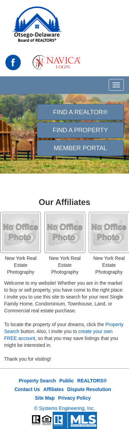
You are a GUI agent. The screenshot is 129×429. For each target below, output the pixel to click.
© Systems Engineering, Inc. (64, 408)
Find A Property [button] (80, 130)
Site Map (45, 398)
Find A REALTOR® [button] (80, 112)
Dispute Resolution (89, 389)
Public (67, 380)
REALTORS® (92, 380)
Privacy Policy (74, 398)
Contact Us (27, 389)
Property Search (37, 380)
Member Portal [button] (80, 148)
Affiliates (53, 389)
